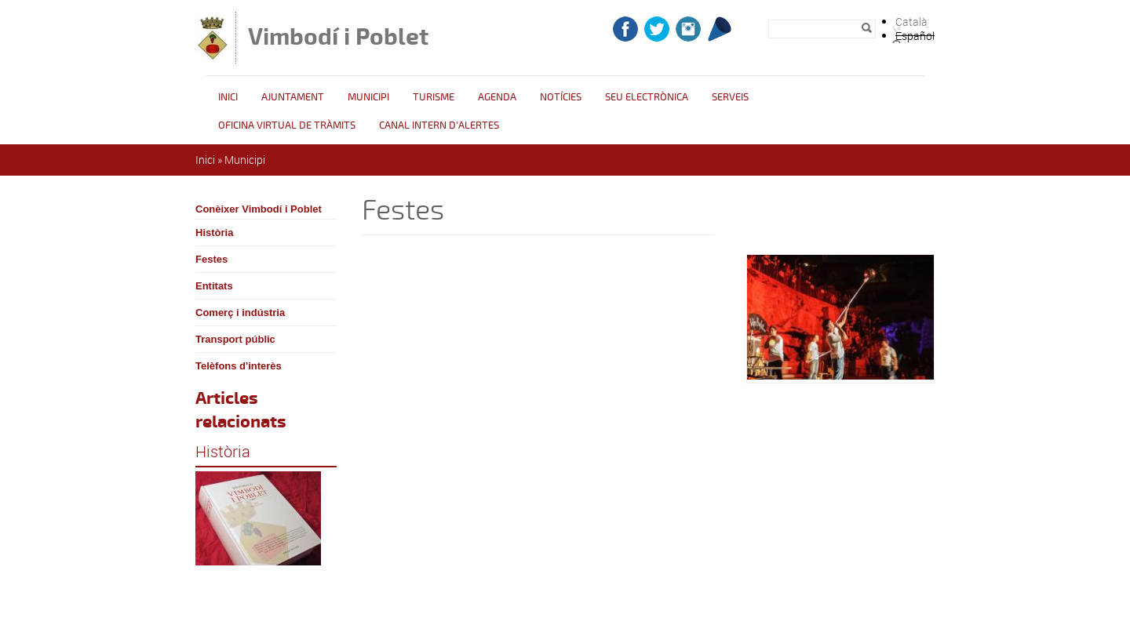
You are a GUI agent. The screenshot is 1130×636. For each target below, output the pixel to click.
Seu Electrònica (646, 97)
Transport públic (235, 339)
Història (214, 232)
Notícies (560, 97)
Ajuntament (292, 97)
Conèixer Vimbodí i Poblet (258, 209)
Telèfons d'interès (238, 366)
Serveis (730, 97)
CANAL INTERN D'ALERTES (439, 125)
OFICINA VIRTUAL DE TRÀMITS (286, 125)
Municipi (368, 97)
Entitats (214, 286)
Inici (228, 97)
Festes (211, 259)
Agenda (497, 97)
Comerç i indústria (240, 312)
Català (911, 21)
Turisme (433, 97)
